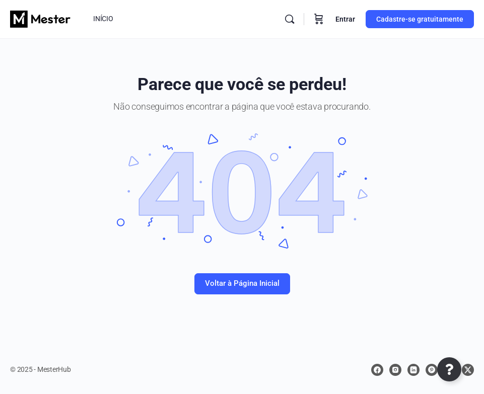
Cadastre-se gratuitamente (419, 19)
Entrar (345, 19)
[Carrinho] (318, 19)
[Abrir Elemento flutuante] (449, 369)
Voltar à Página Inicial (242, 283)
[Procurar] (290, 19)
